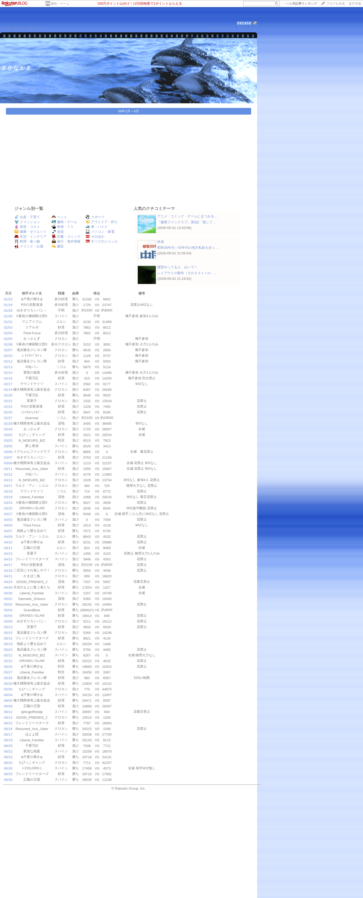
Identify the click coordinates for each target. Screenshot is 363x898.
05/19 (8, 644)
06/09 (8, 706)
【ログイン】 (247, 29)
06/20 (8, 746)
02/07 (8, 350)
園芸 (58, 246)
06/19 (8, 740)
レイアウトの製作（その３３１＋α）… (186, 273)
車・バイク (97, 227)
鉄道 (160, 242)
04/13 (8, 554)
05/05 (8, 616)
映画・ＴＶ (63, 227)
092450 (244, 23)
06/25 (8, 763)
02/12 (8, 361)
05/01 (8, 599)
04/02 (8, 520)
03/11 (8, 469)
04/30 (8, 593)
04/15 (8, 559)
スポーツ (95, 217)
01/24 (8, 305)
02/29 (8, 429)
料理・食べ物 (27, 241)
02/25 (8, 412)
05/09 (8, 621)
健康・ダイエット (30, 232)
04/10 (8, 542)
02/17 (8, 384)
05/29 (8, 684)
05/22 (8, 661)
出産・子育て (27, 217)
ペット (59, 217)
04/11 (8, 548)
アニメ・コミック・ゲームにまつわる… (187, 216)
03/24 (8, 503)
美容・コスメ (27, 227)
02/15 (8, 378)
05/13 (8, 627)
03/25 (8, 508)
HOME (6, 29)
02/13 (8, 367)
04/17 (8, 565)
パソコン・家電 (100, 232)
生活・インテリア (30, 236)
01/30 (8, 316)
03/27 (8, 514)
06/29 (8, 774)
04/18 (8, 570)
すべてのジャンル (102, 241)
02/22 (8, 407)
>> (301, 3)
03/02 (8, 435)
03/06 (8, 452)
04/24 (8, 582)
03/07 (8, 457)
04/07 (8, 531)
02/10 (8, 356)
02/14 (8, 373)
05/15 (8, 633)
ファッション (27, 222)
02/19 (8, 390)
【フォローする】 (222, 29)
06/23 (8, 757)
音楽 (58, 232)
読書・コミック (66, 236)
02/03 (8, 327)
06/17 (8, 734)
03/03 (8, 440)
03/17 (8, 486)
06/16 (8, 729)
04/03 (8, 525)
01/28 (8, 310)
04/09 (8, 537)
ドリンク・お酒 (28, 246)
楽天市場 (355, 3)
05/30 (8, 689)
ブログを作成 (335, 3)
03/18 (8, 491)
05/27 (8, 672)
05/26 (8, 667)
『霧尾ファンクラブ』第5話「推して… (186, 222)
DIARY (19, 29)
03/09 (8, 463)
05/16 (8, 638)
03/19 (8, 497)
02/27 (8, 418)
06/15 (8, 723)
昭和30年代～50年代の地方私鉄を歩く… (188, 247)
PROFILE (34, 29)
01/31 (8, 322)
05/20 (8, 650)
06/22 (8, 751)
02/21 (8, 401)
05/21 (8, 655)
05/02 (8, 604)
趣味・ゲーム (60, 3)
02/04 (8, 333)
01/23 (8, 299)
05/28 (8, 678)
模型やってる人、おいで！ (177, 267)
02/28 (8, 423)
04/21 (8, 576)
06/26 (8, 768)
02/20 (8, 395)
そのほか (95, 236)
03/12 (8, 474)
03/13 (8, 480)
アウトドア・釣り (102, 222)
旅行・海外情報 (66, 241)
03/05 (8, 446)
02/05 (8, 339)
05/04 (8, 610)
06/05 (8, 700)
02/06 (8, 344)
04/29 (8, 587)
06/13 (8, 717)
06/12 (8, 712)
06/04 (8, 695)
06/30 (8, 780)
